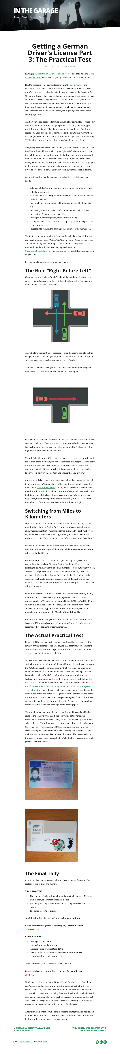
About (24, 17)
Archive (42, 17)
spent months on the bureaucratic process (51, 73)
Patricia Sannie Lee (26, 1042)
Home (16, 17)
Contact (33, 17)
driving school (76, 84)
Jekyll (45, 1042)
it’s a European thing (46, 487)
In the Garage (35, 10)
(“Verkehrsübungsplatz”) (36, 250)
